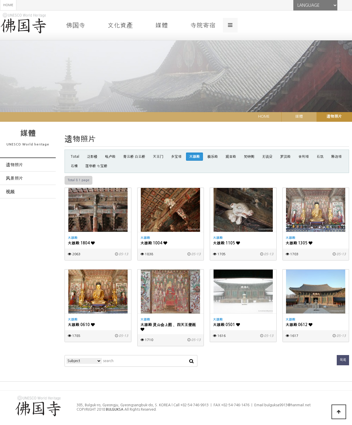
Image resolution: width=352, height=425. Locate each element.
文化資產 (120, 25)
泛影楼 (92, 156)
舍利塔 (303, 156)
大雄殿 (194, 156)
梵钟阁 (249, 156)
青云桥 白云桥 (134, 156)
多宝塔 (176, 156)
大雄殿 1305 (299, 243)
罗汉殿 (285, 156)
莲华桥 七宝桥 (96, 166)
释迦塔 (336, 156)
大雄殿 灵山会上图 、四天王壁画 (168, 327)
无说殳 (267, 156)
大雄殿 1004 (154, 243)
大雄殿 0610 (81, 325)
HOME (8, 5)
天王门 (158, 156)
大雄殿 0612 (299, 325)
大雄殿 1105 (226, 243)
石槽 (74, 166)
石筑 (320, 156)
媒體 (161, 25)
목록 (343, 360)
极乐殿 (212, 156)
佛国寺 (75, 25)
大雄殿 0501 (226, 325)
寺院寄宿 (203, 25)
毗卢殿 (110, 156)
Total (75, 156)
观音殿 (231, 156)
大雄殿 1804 (81, 243)
